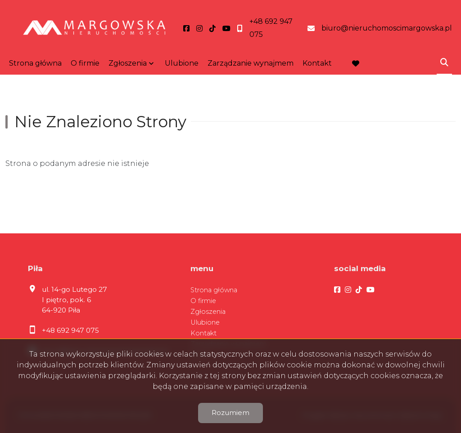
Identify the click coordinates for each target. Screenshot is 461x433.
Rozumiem (230, 412)
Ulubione (182, 63)
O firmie (85, 63)
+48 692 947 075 (70, 330)
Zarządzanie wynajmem (251, 63)
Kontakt (317, 63)
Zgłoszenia (127, 63)
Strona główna (35, 63)
